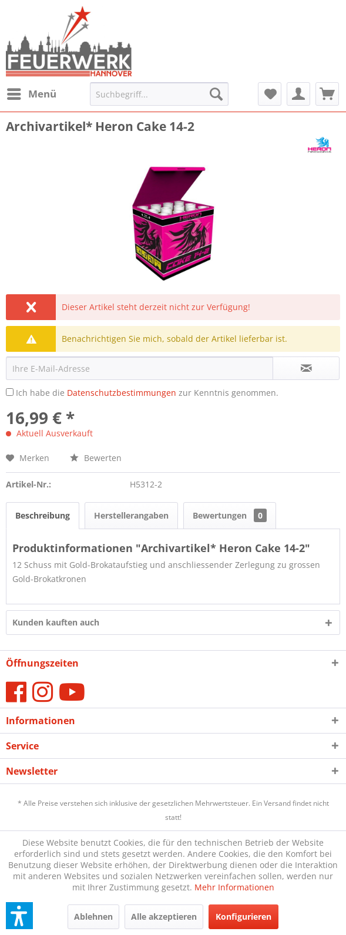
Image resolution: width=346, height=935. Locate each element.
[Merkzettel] (269, 94)
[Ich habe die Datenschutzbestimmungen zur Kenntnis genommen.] (10, 392)
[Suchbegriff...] (159, 94)
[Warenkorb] (327, 94)
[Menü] (31, 94)
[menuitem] (31, 94)
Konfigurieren (243, 916)
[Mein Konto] (298, 94)
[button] (19, 915)
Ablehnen (93, 916)
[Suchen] (216, 94)
